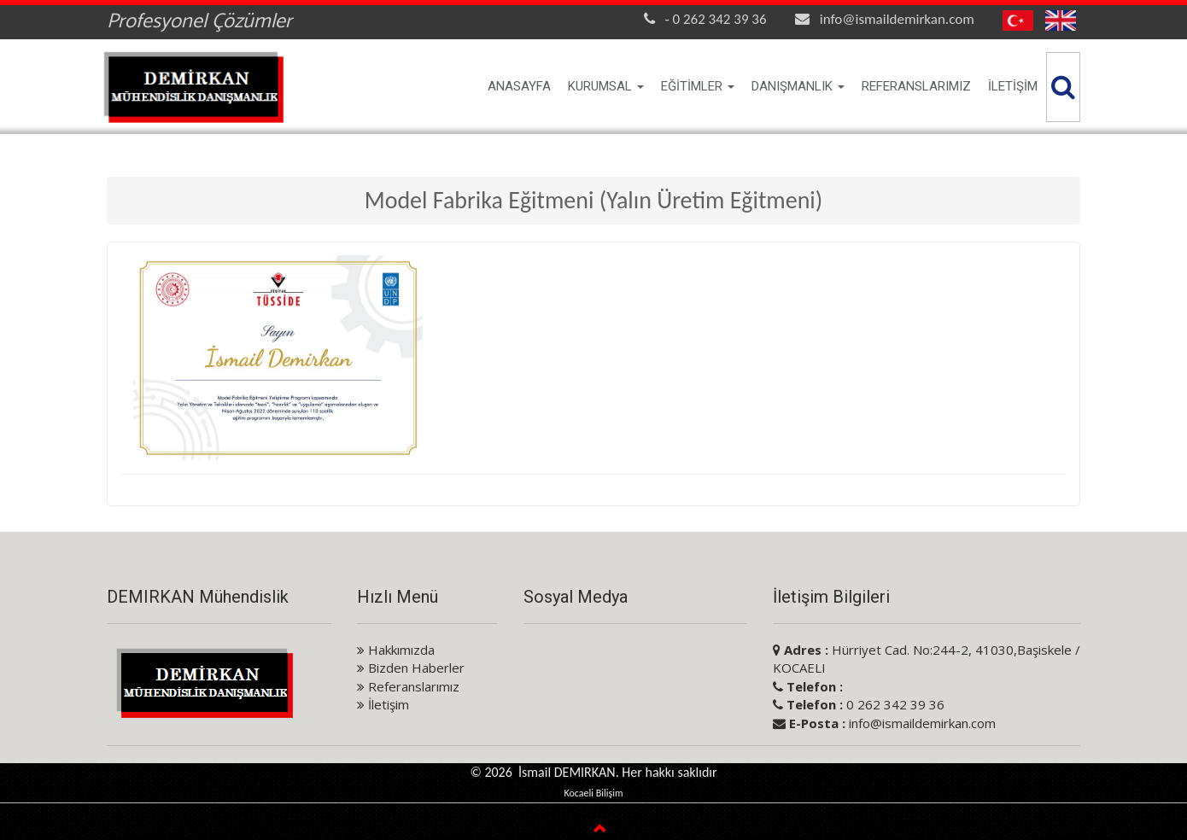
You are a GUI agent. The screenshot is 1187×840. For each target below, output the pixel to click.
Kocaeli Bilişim (593, 793)
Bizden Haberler (411, 667)
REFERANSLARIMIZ (916, 86)
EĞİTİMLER (697, 86)
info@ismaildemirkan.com (897, 19)
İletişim (383, 704)
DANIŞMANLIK (798, 86)
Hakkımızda (396, 649)
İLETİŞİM (1013, 86)
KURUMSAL (606, 86)
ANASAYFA (519, 86)
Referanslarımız (408, 686)
